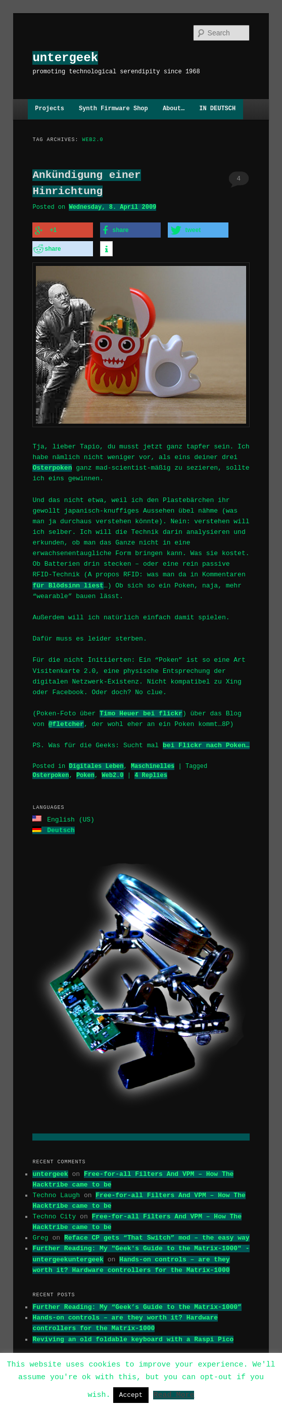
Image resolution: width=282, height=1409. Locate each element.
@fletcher (66, 722)
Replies (150, 773)
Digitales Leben (96, 764)
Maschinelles (152, 764)
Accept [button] (131, 1394)
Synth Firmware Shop (113, 109)
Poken (85, 773)
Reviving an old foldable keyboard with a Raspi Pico (132, 1336)
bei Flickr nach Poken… (206, 743)
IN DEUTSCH (217, 109)
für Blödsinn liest (67, 583)
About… (173, 109)
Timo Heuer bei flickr (141, 711)
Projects (49, 109)
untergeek (65, 58)
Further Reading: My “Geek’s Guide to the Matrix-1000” (136, 1304)
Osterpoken (52, 466)
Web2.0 (112, 773)
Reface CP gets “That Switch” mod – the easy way (157, 1235)
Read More (173, 1394)
